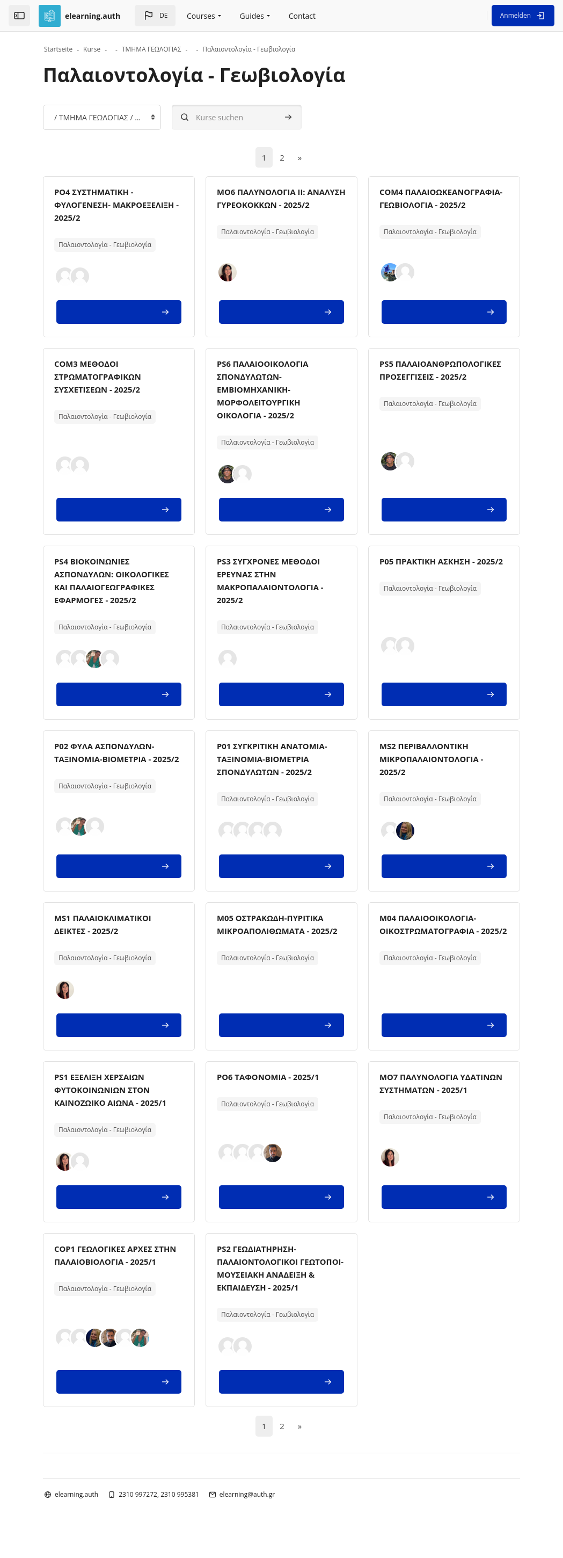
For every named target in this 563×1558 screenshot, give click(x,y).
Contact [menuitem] (302, 16)
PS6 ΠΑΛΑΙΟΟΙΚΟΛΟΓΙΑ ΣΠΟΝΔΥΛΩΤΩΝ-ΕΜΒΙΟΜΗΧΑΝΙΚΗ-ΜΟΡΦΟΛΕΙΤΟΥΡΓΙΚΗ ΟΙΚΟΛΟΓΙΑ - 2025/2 (266, 390)
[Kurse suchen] (237, 117)
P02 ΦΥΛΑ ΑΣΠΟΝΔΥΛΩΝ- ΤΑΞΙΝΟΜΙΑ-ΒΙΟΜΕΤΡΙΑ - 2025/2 (108, 760)
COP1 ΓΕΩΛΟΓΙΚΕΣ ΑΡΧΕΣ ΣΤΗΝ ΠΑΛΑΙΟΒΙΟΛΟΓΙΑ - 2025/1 (107, 1262)
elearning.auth (76, 1508)
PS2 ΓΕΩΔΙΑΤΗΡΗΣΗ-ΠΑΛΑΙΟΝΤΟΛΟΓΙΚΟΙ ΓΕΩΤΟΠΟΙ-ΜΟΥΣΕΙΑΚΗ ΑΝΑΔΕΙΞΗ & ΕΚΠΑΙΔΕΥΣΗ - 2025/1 (273, 1275)
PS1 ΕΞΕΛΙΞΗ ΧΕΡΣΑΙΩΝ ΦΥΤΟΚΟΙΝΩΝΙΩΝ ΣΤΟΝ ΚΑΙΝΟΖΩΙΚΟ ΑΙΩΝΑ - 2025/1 (115, 1091)
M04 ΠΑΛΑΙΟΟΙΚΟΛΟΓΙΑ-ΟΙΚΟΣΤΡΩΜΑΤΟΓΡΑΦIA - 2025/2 (433, 932)
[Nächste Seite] (300, 158)
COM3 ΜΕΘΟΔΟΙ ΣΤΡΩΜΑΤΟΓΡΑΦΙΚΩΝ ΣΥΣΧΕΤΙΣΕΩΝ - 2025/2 (101, 377)
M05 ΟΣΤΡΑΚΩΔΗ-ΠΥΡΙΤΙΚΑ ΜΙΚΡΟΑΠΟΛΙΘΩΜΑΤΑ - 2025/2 (274, 932)
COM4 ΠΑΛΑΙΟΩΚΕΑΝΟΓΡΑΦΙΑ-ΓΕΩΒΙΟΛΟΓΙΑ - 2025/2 (432, 205)
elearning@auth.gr (247, 1508)
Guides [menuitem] (251, 16)
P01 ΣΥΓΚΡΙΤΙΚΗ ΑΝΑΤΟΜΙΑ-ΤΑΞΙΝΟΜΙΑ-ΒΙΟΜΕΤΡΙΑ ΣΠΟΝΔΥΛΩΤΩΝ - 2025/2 (276, 760)
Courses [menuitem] (201, 16)
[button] (155, 15)
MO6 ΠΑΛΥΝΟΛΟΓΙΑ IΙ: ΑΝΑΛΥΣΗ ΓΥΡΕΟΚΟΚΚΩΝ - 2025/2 (274, 205)
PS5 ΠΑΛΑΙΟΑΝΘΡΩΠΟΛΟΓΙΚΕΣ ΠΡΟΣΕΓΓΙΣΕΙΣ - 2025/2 (436, 377)
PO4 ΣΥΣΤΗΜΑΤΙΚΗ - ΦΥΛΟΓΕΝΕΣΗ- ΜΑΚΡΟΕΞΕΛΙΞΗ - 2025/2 (105, 205)
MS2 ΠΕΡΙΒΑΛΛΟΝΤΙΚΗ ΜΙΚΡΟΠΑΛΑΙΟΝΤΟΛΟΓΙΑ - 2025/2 (435, 760)
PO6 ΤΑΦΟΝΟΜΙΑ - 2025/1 (272, 1078)
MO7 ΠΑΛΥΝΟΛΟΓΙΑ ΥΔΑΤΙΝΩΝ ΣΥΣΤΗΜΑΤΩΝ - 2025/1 (435, 1091)
